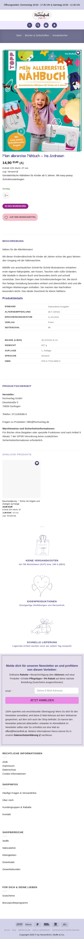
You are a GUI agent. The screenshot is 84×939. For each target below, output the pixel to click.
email (8, 691)
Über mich (8, 800)
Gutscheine (8, 895)
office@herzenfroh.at (16, 731)
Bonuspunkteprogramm (15, 902)
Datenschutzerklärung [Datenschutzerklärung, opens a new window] (27, 735)
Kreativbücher (60, 35)
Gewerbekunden (11, 869)
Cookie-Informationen (14, 773)
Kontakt (6, 814)
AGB (5, 762)
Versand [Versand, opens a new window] (13, 171)
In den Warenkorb (15, 206)
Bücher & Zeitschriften (37, 35)
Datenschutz (9, 769)
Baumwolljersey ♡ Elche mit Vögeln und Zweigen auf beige (21, 502)
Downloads (8, 862)
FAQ (14, 930)
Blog (7, 930)
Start (18, 35)
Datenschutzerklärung (65, 930)
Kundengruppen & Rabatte (16, 807)
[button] (29, 25)
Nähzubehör (9, 848)
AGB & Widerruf (41, 930)
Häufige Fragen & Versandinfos (19, 793)
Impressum (8, 765)
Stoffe (5, 840)
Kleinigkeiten (9, 855)
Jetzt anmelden (42, 700)
